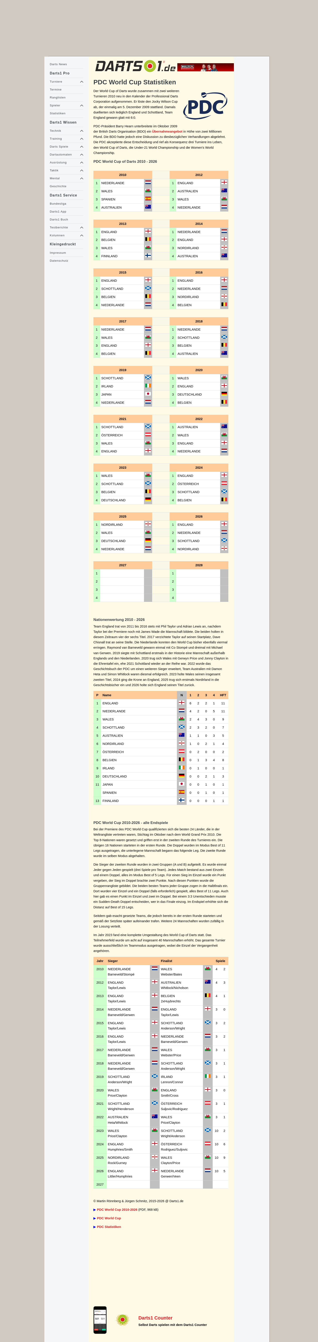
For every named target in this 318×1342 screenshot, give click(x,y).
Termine (56, 89)
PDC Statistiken (109, 1227)
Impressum (58, 252)
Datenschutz (59, 260)
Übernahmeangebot (167, 131)
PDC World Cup (109, 1218)
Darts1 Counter (155, 1318)
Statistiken (58, 113)
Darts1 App (58, 211)
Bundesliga (58, 203)
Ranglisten (58, 97)
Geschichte (58, 186)
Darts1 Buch (59, 219)
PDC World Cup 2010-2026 (117, 1209)
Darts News (58, 64)
